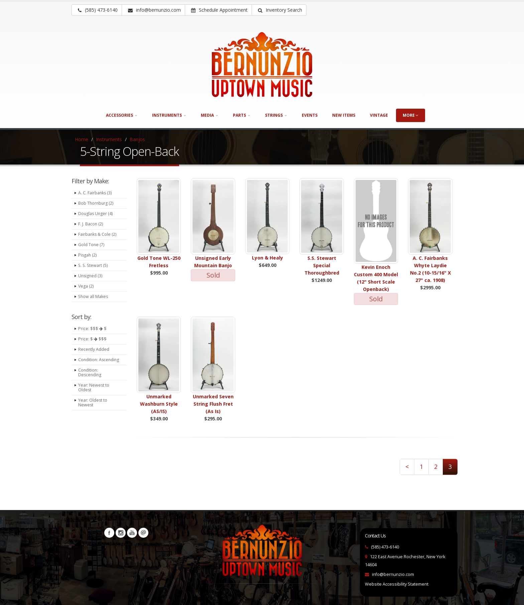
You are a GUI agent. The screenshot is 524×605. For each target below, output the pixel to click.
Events (309, 115)
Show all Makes (93, 296)
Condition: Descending (90, 377)
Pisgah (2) (87, 255)
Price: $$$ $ (92, 328)
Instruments (109, 139)
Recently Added (94, 349)
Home (81, 139)
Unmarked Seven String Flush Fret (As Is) (213, 403)
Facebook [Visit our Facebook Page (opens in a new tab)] (109, 533)
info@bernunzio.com (393, 574)
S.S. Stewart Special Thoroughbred (321, 265)
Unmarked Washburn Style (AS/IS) (159, 403)
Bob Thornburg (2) (96, 203)
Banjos (137, 139)
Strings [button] (276, 115)
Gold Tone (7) (91, 244)
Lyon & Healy (267, 258)
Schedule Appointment (219, 10)
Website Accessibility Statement (396, 584)
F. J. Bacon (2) (90, 224)
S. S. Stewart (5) (93, 265)
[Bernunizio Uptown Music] (262, 64)
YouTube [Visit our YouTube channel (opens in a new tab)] (132, 533)
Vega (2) (86, 286)
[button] (279, 10)
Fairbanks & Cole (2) (97, 234)
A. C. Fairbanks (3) (95, 193)
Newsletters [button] (143, 533)
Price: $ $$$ (92, 339)
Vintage (379, 115)
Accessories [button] (121, 115)
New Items (343, 115)
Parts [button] (241, 115)
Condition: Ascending (88, 362)
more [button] (410, 115)
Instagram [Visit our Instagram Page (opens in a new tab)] (121, 533)
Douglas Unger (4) (96, 213)
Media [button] (209, 115)
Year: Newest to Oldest (94, 392)
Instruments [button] (169, 115)
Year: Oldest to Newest (93, 407)
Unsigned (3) (90, 276)
